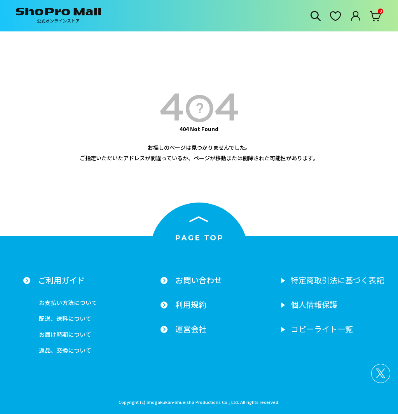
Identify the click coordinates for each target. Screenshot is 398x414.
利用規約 (190, 304)
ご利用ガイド (61, 280)
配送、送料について (65, 318)
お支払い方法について (68, 302)
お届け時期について (65, 334)
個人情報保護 (314, 304)
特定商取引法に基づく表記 (337, 280)
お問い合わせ (198, 280)
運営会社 (190, 329)
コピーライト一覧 (322, 329)
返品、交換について (65, 350)
